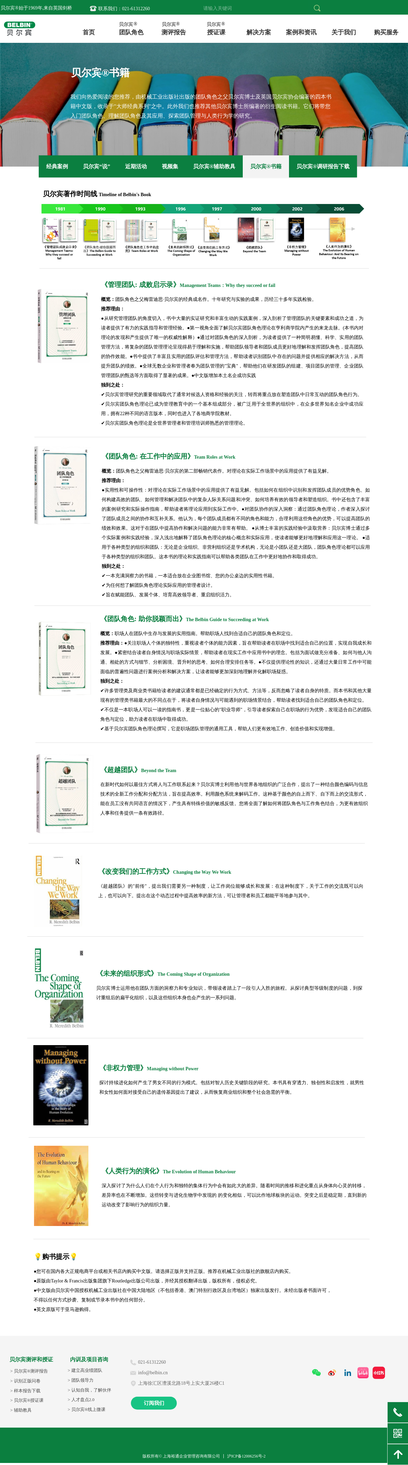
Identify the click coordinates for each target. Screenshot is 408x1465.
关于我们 (344, 32)
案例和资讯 (301, 32)
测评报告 (174, 32)
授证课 (216, 32)
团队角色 (131, 32)
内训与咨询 (258, 32)
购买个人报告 (386, 32)
